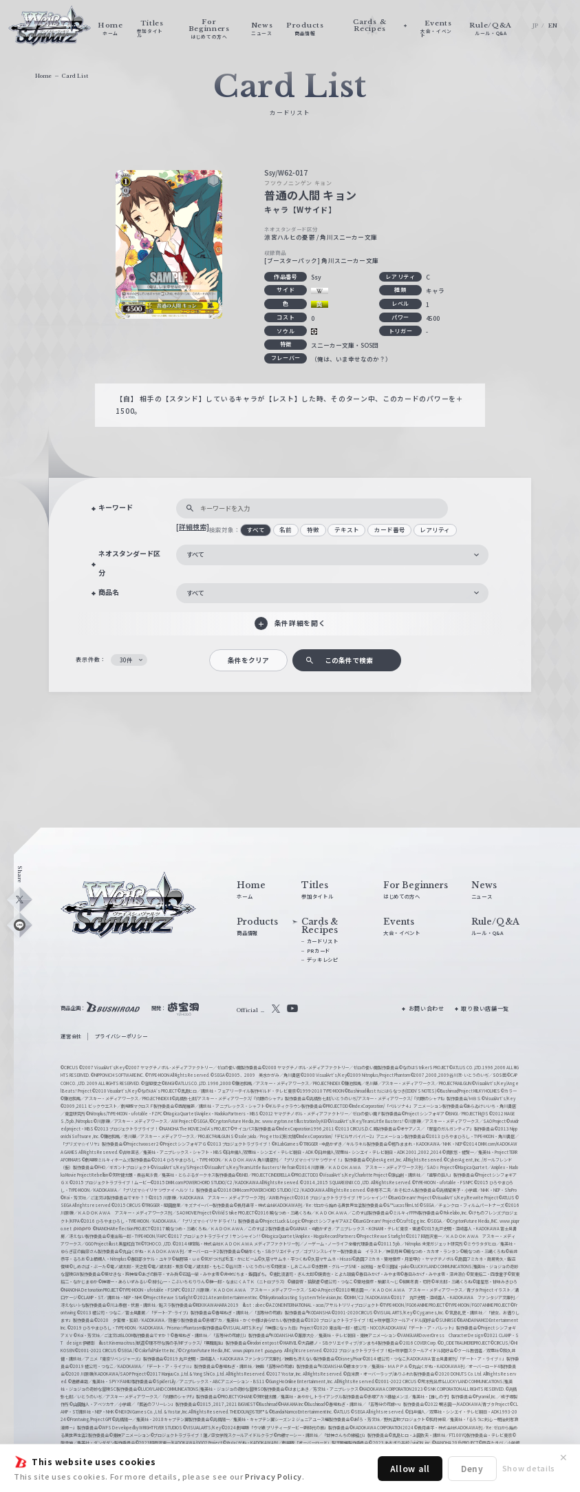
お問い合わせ (426, 1008)
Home (43, 76)
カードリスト (323, 941)
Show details (528, 1467)
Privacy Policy (273, 1476)
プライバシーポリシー (121, 1036)
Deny (472, 1468)
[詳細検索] (192, 527)
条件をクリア (248, 660)
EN (553, 25)
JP (536, 25)
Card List (75, 76)
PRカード (318, 950)
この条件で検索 (349, 660)
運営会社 (71, 1036)
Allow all (410, 1468)
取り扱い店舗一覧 (485, 1008)
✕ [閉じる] (563, 1457)
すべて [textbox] (195, 554)
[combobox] (332, 555)
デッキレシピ (323, 959)
